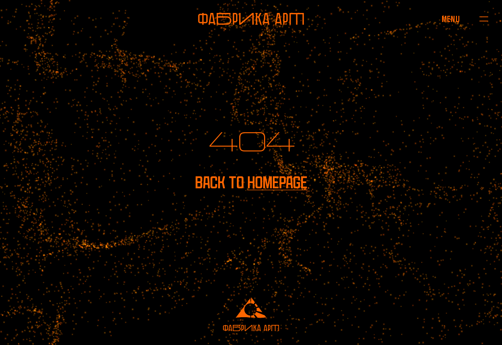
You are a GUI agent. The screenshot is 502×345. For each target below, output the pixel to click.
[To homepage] (251, 19)
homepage (277, 182)
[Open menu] (450, 18)
